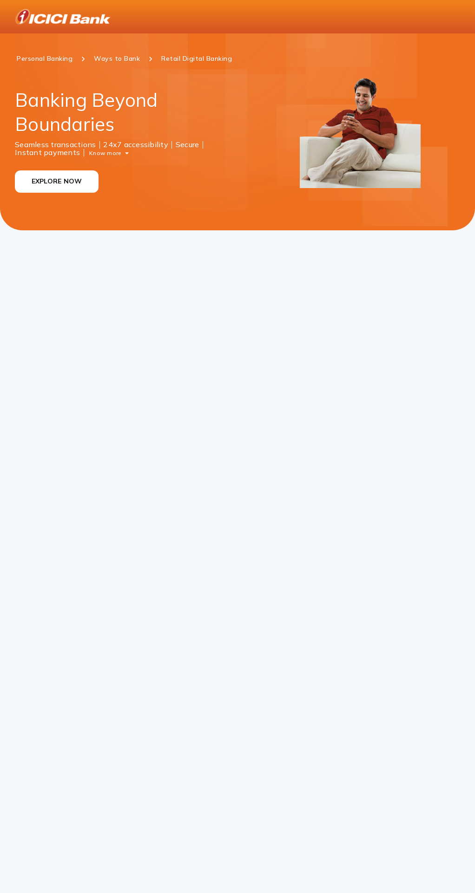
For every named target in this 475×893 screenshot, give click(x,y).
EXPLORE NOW (57, 181)
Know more (105, 153)
